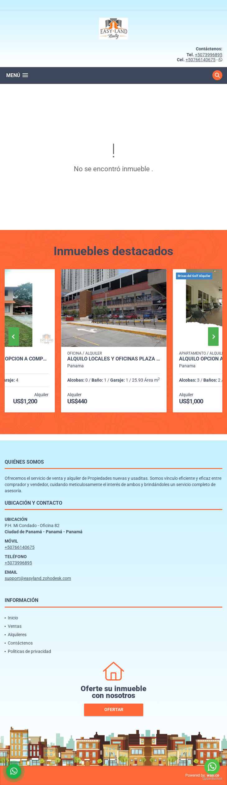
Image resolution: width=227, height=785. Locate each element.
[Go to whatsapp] (212, 766)
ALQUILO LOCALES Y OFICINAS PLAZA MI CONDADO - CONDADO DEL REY (114, 358)
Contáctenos (20, 642)
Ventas (14, 626)
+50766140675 (200, 59)
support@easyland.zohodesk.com (38, 578)
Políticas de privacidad (29, 651)
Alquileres (17, 634)
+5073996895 (208, 54)
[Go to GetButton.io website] (212, 779)
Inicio (13, 617)
